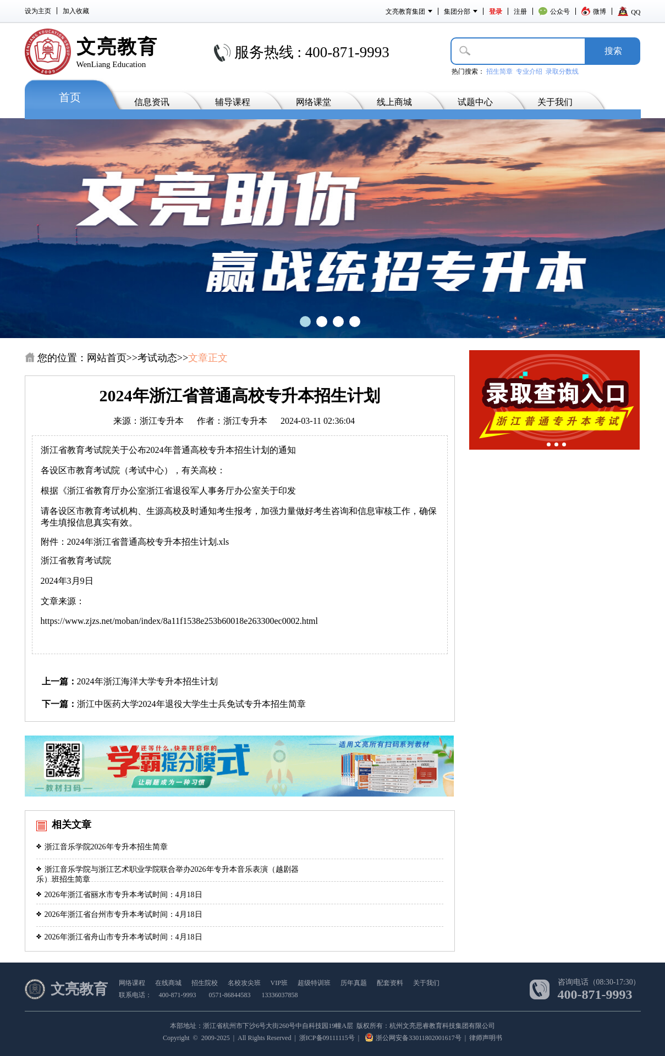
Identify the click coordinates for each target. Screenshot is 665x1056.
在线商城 (168, 983)
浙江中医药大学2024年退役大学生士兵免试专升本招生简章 (191, 704)
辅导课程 (232, 102)
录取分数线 (562, 71)
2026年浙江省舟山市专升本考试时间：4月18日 (119, 937)
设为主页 (38, 11)
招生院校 (204, 983)
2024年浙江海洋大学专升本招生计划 (147, 681)
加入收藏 (76, 11)
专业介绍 (529, 71)
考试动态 (157, 357)
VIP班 (279, 983)
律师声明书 (485, 1038)
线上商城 (394, 102)
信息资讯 (151, 102)
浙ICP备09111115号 (327, 1038)
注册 (520, 11)
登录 (495, 11)
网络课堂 (313, 102)
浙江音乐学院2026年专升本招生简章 (102, 847)
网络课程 (132, 983)
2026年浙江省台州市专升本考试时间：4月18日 (119, 914)
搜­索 (613, 51)
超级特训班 (314, 983)
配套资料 (390, 983)
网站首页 (107, 357)
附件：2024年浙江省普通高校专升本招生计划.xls (137, 541)
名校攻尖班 (244, 983)
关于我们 (555, 102)
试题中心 (475, 102)
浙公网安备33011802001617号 (413, 1038)
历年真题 (353, 983)
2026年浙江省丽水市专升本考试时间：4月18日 (119, 895)
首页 (70, 97)
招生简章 (499, 71)
